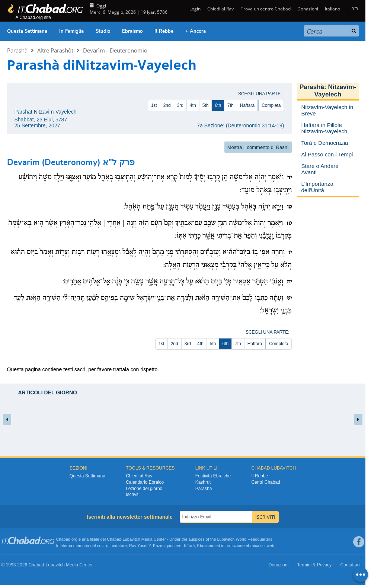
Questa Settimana (27, 31)
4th (193, 105)
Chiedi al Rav (220, 9)
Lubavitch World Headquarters (244, 539)
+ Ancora (195, 31)
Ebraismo (132, 31)
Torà (191, 545)
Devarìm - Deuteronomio (115, 50)
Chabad (114, 539)
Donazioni (307, 9)
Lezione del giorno (144, 488)
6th (218, 105)
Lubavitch (131, 539)
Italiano (332, 9)
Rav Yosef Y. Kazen (147, 545)
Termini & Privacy (314, 564)
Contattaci (350, 564)
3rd (180, 105)
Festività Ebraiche (213, 476)
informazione (232, 545)
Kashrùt (203, 482)
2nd (167, 105)
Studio (103, 31)
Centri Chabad (265, 482)
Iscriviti (133, 494)
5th (205, 105)
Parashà (17, 50)
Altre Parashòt (55, 50)
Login (194, 9)
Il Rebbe (163, 31)
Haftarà (247, 105)
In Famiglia (71, 31)
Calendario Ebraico (145, 482)
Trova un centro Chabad (266, 9)
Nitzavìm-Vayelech (335, 90)
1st (154, 105)
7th (230, 105)
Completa (271, 105)
